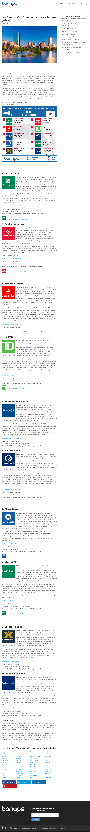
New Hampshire (35, 756)
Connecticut (5, 765)
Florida (4, 769)
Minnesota (19, 771)
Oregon (32, 773)
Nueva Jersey (34, 758)
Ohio (31, 769)
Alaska (4, 754)
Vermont (47, 763)
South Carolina (49, 752)
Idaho (3, 775)
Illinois (4, 778)
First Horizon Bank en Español (71, 52)
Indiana (18, 752)
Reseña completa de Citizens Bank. (18, 219)
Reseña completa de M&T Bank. (17, 614)
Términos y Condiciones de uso (47, 824)
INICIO (56, 3)
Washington (48, 767)
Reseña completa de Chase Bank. (18, 557)
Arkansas (4, 758)
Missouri (18, 775)
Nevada (32, 754)
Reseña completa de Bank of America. (19, 272)
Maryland (19, 765)
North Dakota (34, 767)
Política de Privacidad (29, 824)
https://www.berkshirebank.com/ (12, 661)
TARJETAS (71, 3)
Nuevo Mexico (34, 760)
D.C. (46, 775)
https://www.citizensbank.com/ (11, 206)
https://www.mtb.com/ (8, 601)
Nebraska (33, 752)
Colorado (4, 763)
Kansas (18, 756)
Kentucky (19, 758)
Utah (46, 760)
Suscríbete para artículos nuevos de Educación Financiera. (42, 806)
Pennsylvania (34, 775)
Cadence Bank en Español (69, 28)
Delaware (5, 767)
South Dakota (49, 754)
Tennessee (48, 756)
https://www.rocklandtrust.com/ (11, 438)
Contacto (62, 824)
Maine (18, 763)
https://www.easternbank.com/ (11, 489)
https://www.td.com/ (8, 375)
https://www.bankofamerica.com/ (12, 258)
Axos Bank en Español (68, 34)
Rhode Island (34, 778)
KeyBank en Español (68, 37)
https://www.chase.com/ (9, 544)
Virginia (47, 765)
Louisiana (19, 760)
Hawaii (4, 773)
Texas (46, 758)
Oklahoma (33, 771)
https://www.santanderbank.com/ (12, 324)
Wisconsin (48, 771)
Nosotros (17, 824)
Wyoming (47, 773)
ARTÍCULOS (81, 3)
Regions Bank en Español (69, 31)
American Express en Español (70, 40)
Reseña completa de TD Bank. (17, 389)
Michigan (19, 769)
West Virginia (48, 769)
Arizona (4, 756)
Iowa (17, 754)
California (5, 760)
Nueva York (33, 763)
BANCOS (63, 3)
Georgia (4, 771)
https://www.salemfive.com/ (10, 708)
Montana (18, 778)
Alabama (4, 752)
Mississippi (19, 773)
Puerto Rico (48, 778)
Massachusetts (20, 767)
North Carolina (34, 765)
